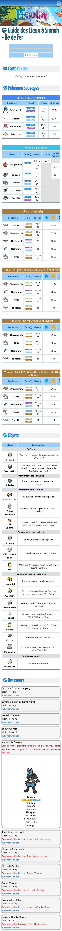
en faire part (15, 919)
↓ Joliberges (31, 55)
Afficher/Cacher (10, 653)
